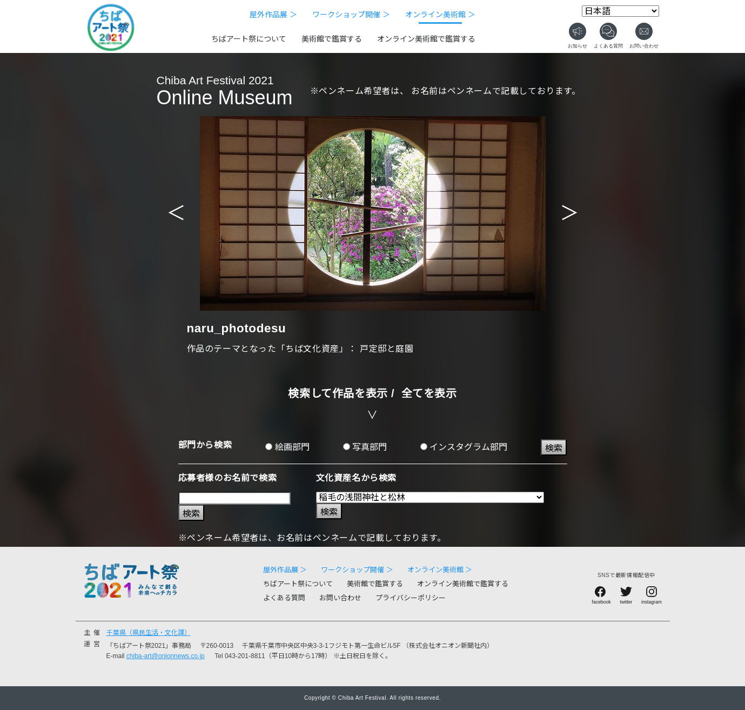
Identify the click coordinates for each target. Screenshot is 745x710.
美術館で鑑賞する (331, 39)
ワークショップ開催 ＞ (351, 14)
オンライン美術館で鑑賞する (426, 39)
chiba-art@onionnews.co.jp (165, 656)
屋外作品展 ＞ (273, 14)
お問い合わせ (340, 598)
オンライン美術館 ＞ (440, 14)
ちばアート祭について (248, 39)
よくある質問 (284, 598)
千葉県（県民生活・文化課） (148, 633)
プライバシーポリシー (410, 598)
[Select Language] (620, 11)
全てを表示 (429, 393)
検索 (553, 448)
